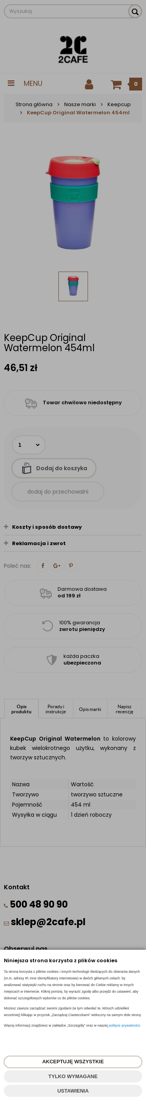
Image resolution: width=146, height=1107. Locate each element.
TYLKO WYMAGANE (72, 1076)
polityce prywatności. (125, 1025)
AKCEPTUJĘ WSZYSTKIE (73, 1061)
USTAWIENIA (73, 1091)
